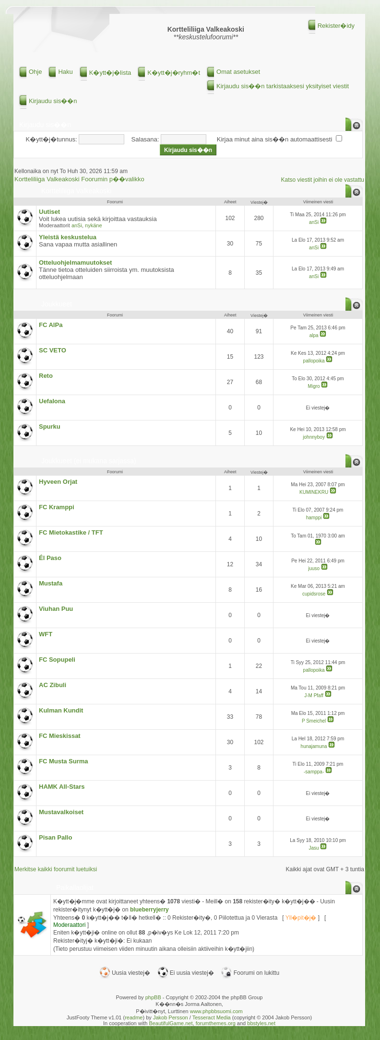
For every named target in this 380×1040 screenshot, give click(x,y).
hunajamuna (314, 746)
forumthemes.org (216, 1023)
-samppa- (314, 771)
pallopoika (314, 360)
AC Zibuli (52, 685)
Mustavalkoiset (61, 812)
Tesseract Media (211, 1017)
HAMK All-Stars (62, 786)
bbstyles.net (261, 1023)
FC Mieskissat (60, 735)
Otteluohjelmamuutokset (75, 262)
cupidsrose (313, 593)
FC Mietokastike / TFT (71, 532)
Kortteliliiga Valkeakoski (76, 191)
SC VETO (52, 350)
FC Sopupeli (57, 659)
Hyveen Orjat (58, 481)
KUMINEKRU (313, 492)
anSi (76, 225)
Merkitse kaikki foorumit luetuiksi (55, 869)
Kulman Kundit (61, 710)
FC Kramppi (56, 507)
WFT (45, 634)
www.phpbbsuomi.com (216, 1011)
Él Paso (50, 557)
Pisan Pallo (55, 837)
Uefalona (52, 401)
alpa (314, 335)
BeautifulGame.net (170, 1023)
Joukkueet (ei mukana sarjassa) (88, 461)
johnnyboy (314, 437)
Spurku (49, 426)
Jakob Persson (170, 1017)
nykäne (93, 225)
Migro (314, 386)
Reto (46, 375)
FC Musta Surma (63, 761)
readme (133, 1017)
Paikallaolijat (75, 887)
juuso (314, 568)
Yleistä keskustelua (67, 237)
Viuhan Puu (56, 608)
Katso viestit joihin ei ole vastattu (322, 179)
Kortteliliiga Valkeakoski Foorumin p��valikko (79, 179)
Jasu (314, 848)
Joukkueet (56, 304)
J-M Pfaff (313, 695)
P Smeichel (314, 721)
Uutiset (49, 211)
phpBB (153, 997)
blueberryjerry (149, 909)
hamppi (314, 517)
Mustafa (50, 583)
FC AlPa (50, 324)
